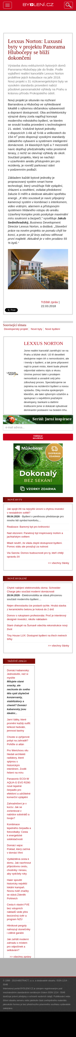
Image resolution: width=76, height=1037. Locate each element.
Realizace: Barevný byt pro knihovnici (28, 526)
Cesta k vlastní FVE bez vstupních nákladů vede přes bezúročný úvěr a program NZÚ (18, 912)
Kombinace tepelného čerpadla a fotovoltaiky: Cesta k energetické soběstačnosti (19, 831)
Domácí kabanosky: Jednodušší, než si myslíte (18, 674)
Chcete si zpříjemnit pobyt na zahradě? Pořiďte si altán (18, 740)
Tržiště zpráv (49, 302)
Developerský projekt (16, 329)
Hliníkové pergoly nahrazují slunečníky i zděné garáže (18, 929)
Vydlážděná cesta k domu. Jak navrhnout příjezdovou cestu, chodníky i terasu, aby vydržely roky (19, 866)
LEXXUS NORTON (43, 343)
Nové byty (36, 329)
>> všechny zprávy (20, 956)
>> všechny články (58, 562)
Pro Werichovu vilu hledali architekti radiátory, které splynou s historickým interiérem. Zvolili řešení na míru (17, 761)
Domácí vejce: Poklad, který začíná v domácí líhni (18, 849)
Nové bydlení (52, 329)
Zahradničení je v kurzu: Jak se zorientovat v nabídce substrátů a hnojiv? (18, 811)
